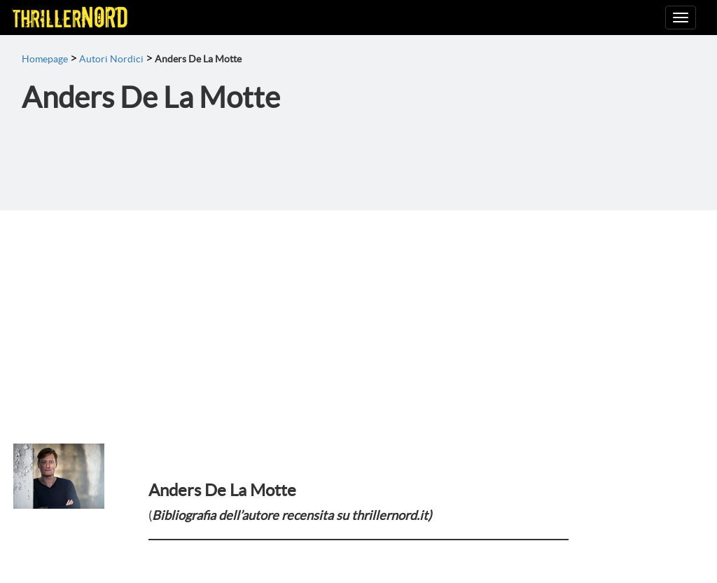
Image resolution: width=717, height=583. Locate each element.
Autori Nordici (111, 58)
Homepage (45, 58)
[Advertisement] (358, 315)
